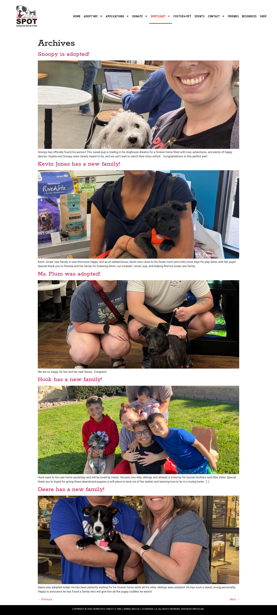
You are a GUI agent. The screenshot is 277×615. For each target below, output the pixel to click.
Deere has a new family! (71, 489)
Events (200, 16)
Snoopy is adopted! (63, 54)
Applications (117, 16)
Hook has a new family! (70, 379)
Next (234, 599)
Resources (249, 16)
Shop (263, 16)
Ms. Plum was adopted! (69, 274)
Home (77, 16)
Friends (233, 16)
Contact (216, 16)
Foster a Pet (182, 16)
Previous (45, 599)
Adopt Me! (93, 16)
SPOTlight (160, 16)
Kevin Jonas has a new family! (79, 164)
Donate (140, 16)
